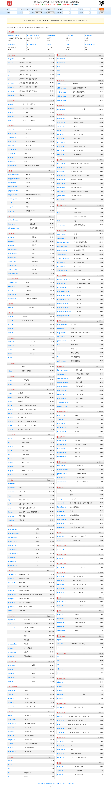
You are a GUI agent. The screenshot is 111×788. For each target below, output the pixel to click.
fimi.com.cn (61, 221)
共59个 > (100, 737)
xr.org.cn (60, 686)
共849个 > (51, 525)
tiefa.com (11, 157)
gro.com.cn (61, 142)
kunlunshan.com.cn (63, 291)
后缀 (33, 9)
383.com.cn (61, 67)
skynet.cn (11, 632)
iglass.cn (11, 677)
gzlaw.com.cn (61, 444)
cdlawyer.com (12, 282)
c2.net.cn (60, 648)
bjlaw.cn (10, 694)
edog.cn (10, 669)
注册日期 (59, 9)
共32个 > (100, 572)
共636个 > (51, 171)
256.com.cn (61, 63)
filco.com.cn (61, 478)
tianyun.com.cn (62, 250)
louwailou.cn (12, 557)
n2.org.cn (60, 774)
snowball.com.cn (62, 402)
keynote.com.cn (62, 370)
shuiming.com (12, 141)
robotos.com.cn (62, 394)
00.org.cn (60, 665)
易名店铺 (62, 783)
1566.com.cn (61, 88)
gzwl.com (11, 83)
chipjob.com (12, 265)
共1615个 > (99, 321)
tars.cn (10, 586)
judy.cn (10, 611)
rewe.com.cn (61, 209)
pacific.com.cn (62, 341)
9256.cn (10, 316)
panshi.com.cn (62, 246)
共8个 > (101, 653)
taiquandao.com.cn (63, 295)
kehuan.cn (11, 488)
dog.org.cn (60, 745)
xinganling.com (13, 207)
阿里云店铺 (47, 783)
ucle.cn (10, 462)
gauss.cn (11, 578)
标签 (45, 12)
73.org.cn (60, 661)
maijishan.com (12, 195)
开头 (22, 9)
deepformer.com (13, 273)
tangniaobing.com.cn (64, 311)
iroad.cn (10, 681)
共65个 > (51, 233)
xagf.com (11, 104)
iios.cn (10, 438)
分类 (45, 9)
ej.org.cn (60, 690)
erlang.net (60, 536)
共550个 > (100, 205)
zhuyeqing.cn (12, 549)
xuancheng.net (62, 519)
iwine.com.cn (61, 427)
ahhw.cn (10, 475)
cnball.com (11, 245)
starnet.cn (11, 636)
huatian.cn (11, 484)
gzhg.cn (10, 421)
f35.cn (10, 765)
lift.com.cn (60, 329)
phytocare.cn (12, 752)
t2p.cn (10, 761)
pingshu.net (61, 511)
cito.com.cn (61, 225)
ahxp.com (11, 120)
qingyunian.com (13, 191)
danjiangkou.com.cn (63, 279)
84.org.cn (60, 673)
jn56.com (11, 307)
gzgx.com (11, 75)
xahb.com (11, 112)
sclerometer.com (13, 228)
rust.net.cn (60, 627)
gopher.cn (11, 607)
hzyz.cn (10, 425)
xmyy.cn (10, 429)
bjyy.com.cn (61, 171)
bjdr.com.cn (61, 167)
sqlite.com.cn (61, 482)
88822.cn (11, 346)
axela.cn (10, 748)
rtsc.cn (10, 393)
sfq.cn (10, 367)
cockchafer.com (13, 220)
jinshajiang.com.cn (63, 287)
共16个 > (100, 114)
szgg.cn (10, 413)
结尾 (26, 9)
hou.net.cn (60, 588)
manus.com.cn (62, 325)
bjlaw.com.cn (61, 440)
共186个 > (100, 275)
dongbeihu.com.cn (63, 299)
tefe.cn (10, 458)
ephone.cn (11, 665)
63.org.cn (60, 657)
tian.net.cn (60, 580)
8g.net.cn (60, 640)
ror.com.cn (60, 154)
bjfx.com (10, 67)
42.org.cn (60, 669)
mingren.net (61, 491)
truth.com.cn (61, 345)
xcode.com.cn (61, 419)
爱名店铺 (55, 783)
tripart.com (11, 241)
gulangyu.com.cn (62, 283)
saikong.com (12, 149)
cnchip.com (11, 237)
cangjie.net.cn (61, 601)
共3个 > (101, 636)
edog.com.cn (61, 431)
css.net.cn (60, 618)
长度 (81, 12)
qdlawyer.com (12, 294)
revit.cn (10, 744)
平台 (33, 12)
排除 (8, 12)
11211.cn (11, 350)
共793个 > (51, 711)
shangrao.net (61, 515)
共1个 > (51, 304)
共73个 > (51, 686)
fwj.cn (10, 371)
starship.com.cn (62, 386)
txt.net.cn (60, 614)
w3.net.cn (60, 644)
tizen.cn (10, 715)
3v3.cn (10, 773)
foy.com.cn (60, 130)
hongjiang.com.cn (63, 242)
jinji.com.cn (61, 262)
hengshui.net (61, 507)
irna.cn (10, 454)
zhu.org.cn (60, 732)
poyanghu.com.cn (63, 307)
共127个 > (100, 487)
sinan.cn (10, 508)
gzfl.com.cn (61, 196)
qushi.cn (10, 504)
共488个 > (51, 434)
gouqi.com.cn (61, 238)
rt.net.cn (60, 558)
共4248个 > (99, 230)
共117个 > (51, 125)
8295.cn (10, 333)
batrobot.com (12, 261)
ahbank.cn (11, 690)
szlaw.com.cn (61, 456)
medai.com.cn (61, 390)
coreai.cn (11, 648)
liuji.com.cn (61, 266)
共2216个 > (50, 616)
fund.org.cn (61, 749)
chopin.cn (11, 590)
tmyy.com (11, 59)
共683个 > (100, 160)
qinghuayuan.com (13, 211)
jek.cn (10, 384)
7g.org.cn (60, 770)
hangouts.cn (12, 719)
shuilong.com (12, 133)
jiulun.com (11, 145)
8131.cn (10, 325)
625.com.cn (61, 71)
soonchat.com (12, 253)
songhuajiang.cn (13, 533)
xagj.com (11, 108)
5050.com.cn (61, 100)
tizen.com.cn (61, 466)
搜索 (102, 9)
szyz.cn (10, 417)
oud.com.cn (61, 146)
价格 (81, 9)
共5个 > (51, 100)
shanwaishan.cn (13, 561)
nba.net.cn (60, 623)
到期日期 (59, 12)
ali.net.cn (60, 605)
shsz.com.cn (61, 183)
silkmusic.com (12, 249)
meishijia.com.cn (62, 303)
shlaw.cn (11, 698)
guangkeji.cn (12, 545)
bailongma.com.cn (63, 315)
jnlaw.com (11, 290)
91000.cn (11, 358)
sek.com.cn (61, 122)
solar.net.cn (61, 631)
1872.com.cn (61, 84)
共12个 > (100, 55)
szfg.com (11, 87)
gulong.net (60, 523)
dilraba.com (11, 224)
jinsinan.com (12, 183)
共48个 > (100, 712)
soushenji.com (12, 199)
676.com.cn (61, 75)
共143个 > (100, 411)
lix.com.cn (60, 134)
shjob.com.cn (61, 448)
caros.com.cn (61, 374)
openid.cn (11, 624)
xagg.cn (10, 471)
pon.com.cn (61, 138)
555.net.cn (60, 549)
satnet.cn (11, 640)
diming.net (60, 499)
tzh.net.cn (60, 567)
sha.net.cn (60, 592)
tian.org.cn (60, 728)
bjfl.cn (10, 401)
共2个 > (51, 363)
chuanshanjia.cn (13, 553)
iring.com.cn (61, 415)
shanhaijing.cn (12, 529)
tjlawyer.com (12, 286)
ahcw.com (11, 116)
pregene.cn (11, 739)
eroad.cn (11, 673)
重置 (102, 12)
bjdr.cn (10, 397)
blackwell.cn (12, 574)
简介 (21, 12)
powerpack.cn (12, 628)
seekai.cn (11, 656)
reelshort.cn (12, 723)
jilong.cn (10, 512)
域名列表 (40, 783)
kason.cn (11, 727)
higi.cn (10, 450)
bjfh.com (10, 63)
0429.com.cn (61, 92)
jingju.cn (10, 496)
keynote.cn (11, 620)
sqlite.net (60, 540)
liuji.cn (10, 500)
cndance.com (12, 269)
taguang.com (12, 153)
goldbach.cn (12, 594)
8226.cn (10, 329)
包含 (8, 9)
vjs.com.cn (60, 126)
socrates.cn (11, 603)
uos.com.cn (61, 118)
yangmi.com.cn (62, 270)
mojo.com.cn (61, 333)
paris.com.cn (61, 361)
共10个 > (51, 338)
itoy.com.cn (61, 423)
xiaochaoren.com (13, 203)
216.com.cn (61, 59)
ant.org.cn (60, 741)
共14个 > (51, 278)
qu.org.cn (60, 724)
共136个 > (100, 462)
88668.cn (11, 354)
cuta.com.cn (61, 217)
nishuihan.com (12, 187)
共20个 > (51, 313)
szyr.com (11, 91)
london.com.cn (62, 357)
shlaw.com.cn (61, 452)
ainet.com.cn (61, 398)
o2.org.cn (60, 766)
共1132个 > (99, 366)
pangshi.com (12, 137)
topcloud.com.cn (62, 406)
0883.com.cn (61, 96)
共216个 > (51, 757)
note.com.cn (61, 337)
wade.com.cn (61, 349)
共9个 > (101, 678)
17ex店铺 (70, 783)
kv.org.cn (60, 694)
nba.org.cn (60, 753)
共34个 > (100, 611)
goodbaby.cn (12, 652)
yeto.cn (10, 466)
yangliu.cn (11, 520)
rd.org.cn (60, 682)
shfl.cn (10, 405)
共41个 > (51, 55)
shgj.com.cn (61, 179)
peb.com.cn (61, 150)
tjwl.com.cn (61, 200)
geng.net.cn (61, 584)
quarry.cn (11, 598)
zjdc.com (11, 95)
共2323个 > (50, 570)
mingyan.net (61, 495)
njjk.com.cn (61, 163)
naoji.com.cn (61, 234)
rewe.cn (10, 446)
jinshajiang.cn (12, 537)
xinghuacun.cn (12, 541)
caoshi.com (11, 129)
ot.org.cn (60, 698)
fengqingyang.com (14, 178)
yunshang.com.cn (63, 258)
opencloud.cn (12, 644)
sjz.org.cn (60, 707)
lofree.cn (11, 731)
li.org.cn (59, 716)
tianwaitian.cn (12, 565)
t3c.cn (10, 777)
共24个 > (100, 80)
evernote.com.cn (62, 378)
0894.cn (10, 320)
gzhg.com (11, 79)
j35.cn (10, 769)
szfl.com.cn (61, 188)
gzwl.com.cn (61, 175)
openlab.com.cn (62, 382)
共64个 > (100, 437)
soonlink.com (12, 257)
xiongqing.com (12, 165)
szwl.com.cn (61, 192)
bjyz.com (11, 71)
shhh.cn (10, 409)
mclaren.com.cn (62, 470)
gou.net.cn (60, 576)
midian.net (60, 527)
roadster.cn (11, 582)
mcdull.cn (11, 735)
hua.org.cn (60, 720)
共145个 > (51, 661)
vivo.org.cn (60, 757)
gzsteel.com (12, 298)
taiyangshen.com (13, 174)
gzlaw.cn (11, 702)
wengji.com (11, 161)
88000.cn (11, 342)
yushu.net (60, 503)
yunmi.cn (11, 492)
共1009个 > (50, 389)
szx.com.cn (61, 109)
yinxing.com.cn (62, 254)
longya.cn (11, 516)
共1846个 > (50, 480)
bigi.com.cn (61, 213)
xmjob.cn (11, 706)
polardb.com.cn (62, 474)
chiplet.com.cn (62, 353)
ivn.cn (10, 380)
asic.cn (10, 442)
